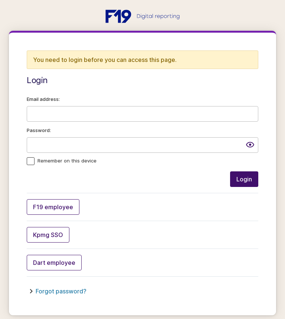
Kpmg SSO (48, 235)
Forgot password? (61, 291)
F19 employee (53, 207)
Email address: (43, 99)
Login (244, 179)
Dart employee (54, 262)
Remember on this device (66, 161)
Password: (39, 130)
